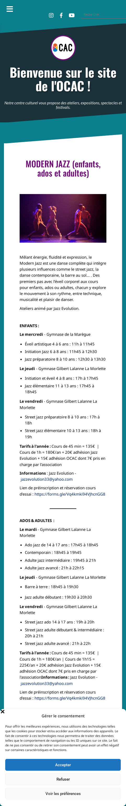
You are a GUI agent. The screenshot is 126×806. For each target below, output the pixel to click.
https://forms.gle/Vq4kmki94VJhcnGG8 (70, 494)
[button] (118, 715)
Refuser (63, 779)
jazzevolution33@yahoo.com (47, 479)
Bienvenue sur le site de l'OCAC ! (63, 79)
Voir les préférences (63, 793)
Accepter (63, 765)
